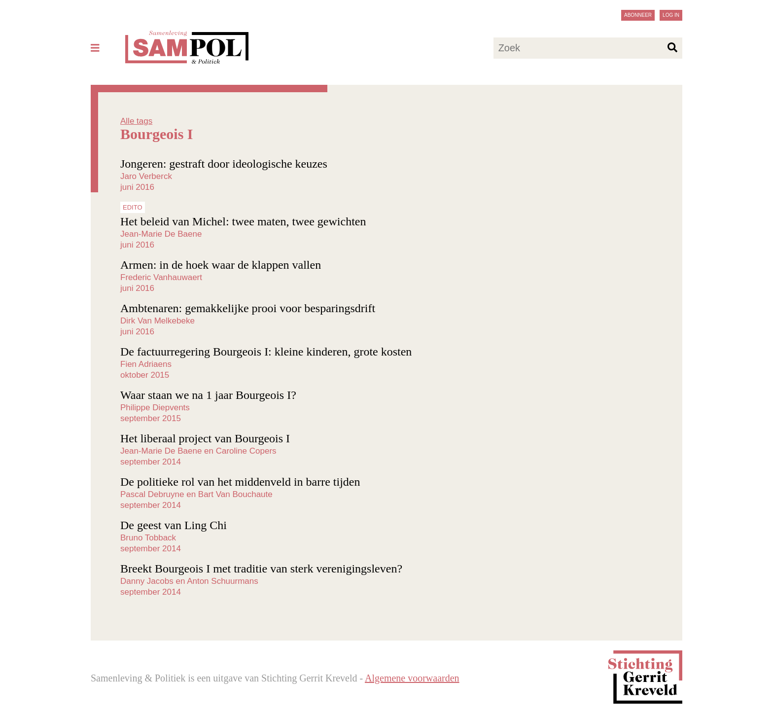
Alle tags (136, 121)
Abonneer (638, 15)
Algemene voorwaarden (412, 678)
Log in (671, 15)
